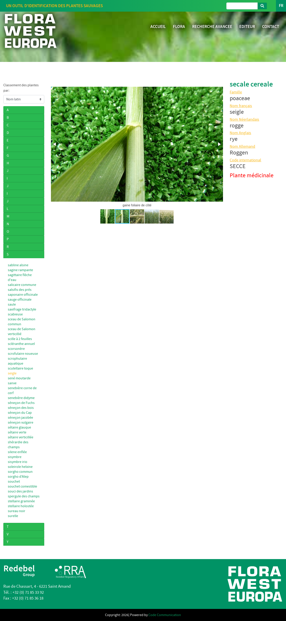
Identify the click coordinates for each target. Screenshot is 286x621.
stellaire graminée (21, 501)
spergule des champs (24, 496)
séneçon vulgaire (20, 422)
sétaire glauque (19, 427)
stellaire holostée (21, 506)
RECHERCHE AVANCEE (212, 26)
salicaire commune (22, 285)
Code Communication (164, 615)
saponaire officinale (23, 294)
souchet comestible (22, 486)
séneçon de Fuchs (21, 403)
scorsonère (16, 348)
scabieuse (15, 314)
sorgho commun (20, 471)
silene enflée (17, 452)
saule (12, 304)
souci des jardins (20, 491)
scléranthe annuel (21, 344)
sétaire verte (17, 432)
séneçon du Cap (20, 412)
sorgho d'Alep (18, 476)
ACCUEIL (158, 26)
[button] (55, 144)
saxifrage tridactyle (22, 309)
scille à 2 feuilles (20, 339)
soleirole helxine (20, 467)
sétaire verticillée (20, 437)
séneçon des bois (21, 408)
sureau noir (16, 511)
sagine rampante (20, 270)
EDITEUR (247, 26)
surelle (13, 516)
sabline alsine (18, 265)
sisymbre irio (17, 462)
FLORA (179, 26)
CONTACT (270, 26)
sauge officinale (20, 299)
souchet (14, 481)
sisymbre (14, 457)
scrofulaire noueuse (23, 353)
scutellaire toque (20, 368)
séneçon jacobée (20, 417)
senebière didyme (21, 398)
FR (281, 5)
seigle (12, 373)
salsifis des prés (20, 289)
